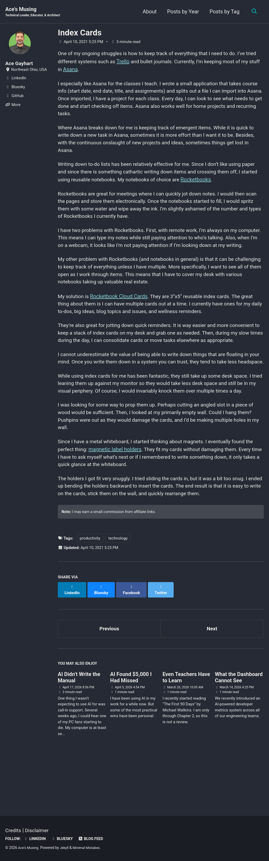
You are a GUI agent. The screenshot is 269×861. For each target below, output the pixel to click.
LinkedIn (35, 838)
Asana (91, 70)
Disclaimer (38, 830)
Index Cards (80, 33)
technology (118, 590)
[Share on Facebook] (132, 639)
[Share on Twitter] (162, 639)
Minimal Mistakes (88, 848)
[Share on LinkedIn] (72, 639)
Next (212, 675)
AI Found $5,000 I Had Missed (131, 725)
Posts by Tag (223, 11)
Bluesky (64, 838)
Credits (13, 830)
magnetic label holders (116, 498)
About (148, 11)
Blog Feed (94, 838)
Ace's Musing (34, 12)
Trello (137, 62)
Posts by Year (182, 11)
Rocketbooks (219, 185)
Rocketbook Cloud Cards (120, 314)
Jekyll (65, 848)
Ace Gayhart (19, 63)
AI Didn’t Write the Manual (79, 725)
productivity (90, 590)
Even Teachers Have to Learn (186, 725)
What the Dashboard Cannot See (239, 725)
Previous (109, 675)
